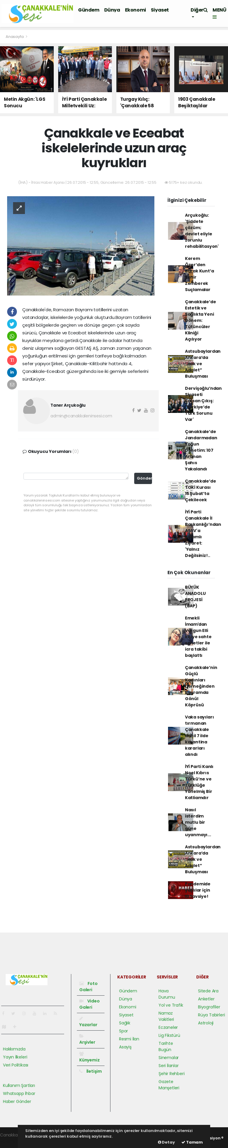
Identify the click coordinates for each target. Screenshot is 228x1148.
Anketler (206, 999)
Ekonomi (135, 10)
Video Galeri (89, 1004)
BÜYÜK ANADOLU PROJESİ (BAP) (195, 596)
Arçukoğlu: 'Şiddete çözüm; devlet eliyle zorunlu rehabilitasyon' (202, 230)
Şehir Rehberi (172, 1074)
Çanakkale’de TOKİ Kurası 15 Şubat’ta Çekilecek (200, 490)
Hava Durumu (167, 994)
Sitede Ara (208, 991)
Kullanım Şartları (19, 1085)
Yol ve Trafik (171, 1005)
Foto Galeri (88, 987)
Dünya (112, 10)
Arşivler (87, 1039)
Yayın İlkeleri (15, 1057)
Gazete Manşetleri (169, 1085)
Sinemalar (169, 1058)
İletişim (90, 1071)
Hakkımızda (14, 1049)
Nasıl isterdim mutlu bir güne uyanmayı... (198, 822)
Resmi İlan (129, 1039)
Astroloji (205, 1023)
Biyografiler (209, 1007)
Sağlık (124, 1023)
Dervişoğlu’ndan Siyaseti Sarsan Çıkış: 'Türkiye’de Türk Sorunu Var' (203, 403)
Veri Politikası (15, 1065)
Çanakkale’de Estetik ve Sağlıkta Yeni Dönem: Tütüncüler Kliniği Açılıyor (200, 320)
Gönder (144, 478)
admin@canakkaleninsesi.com (81, 416)
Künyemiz (89, 1057)
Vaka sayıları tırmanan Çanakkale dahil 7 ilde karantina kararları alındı (199, 735)
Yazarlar (88, 1022)
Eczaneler (168, 1027)
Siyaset (160, 10)
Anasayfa (15, 36)
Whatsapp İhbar (19, 1093)
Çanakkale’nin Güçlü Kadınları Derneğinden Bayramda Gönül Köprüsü (201, 686)
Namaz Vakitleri (166, 1016)
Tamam (192, 1142)
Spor (123, 1031)
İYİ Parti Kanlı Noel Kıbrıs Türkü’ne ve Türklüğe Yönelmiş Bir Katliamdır (199, 782)
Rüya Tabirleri (211, 1015)
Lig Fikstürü (169, 1035)
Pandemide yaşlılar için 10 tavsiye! (197, 890)
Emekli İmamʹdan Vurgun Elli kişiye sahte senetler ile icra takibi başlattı (198, 636)
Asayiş (125, 1047)
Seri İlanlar (169, 1066)
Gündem (88, 10)
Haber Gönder (17, 1101)
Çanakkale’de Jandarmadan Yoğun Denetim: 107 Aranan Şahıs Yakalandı (201, 450)
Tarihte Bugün (166, 1046)
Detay (166, 1142)
